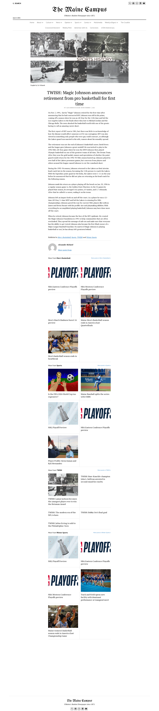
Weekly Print (67, 28)
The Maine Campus (79, 9)
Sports (77, 22)
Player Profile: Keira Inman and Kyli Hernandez (62, 462)
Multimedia (98, 22)
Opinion (67, 22)
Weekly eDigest (110, 22)
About (39, 22)
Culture (48, 22)
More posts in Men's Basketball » (101, 258)
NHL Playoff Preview (57, 427)
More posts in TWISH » (104, 470)
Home (32, 22)
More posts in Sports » (104, 365)
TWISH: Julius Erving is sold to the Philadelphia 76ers (62, 524)
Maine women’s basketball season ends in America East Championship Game (61, 633)
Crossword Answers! (52, 28)
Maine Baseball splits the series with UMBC (95, 395)
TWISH (80, 237)
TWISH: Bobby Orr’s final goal (94, 512)
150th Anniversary (107, 28)
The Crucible (125, 22)
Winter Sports (91, 237)
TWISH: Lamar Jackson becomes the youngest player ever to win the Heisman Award (62, 501)
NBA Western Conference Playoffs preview (92, 288)
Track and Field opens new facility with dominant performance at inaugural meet (95, 597)
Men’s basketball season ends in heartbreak (62, 357)
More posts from (65, 250)
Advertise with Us (80, 28)
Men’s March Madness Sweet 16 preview (62, 321)
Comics (86, 22)
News (58, 22)
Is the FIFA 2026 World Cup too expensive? (62, 395)
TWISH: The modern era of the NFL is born (62, 513)
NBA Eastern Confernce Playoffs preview (62, 288)
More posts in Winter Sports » (102, 532)
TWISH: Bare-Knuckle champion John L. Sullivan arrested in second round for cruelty (95, 479)
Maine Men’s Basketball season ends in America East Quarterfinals (95, 323)
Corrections (94, 28)
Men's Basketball (64, 237)
